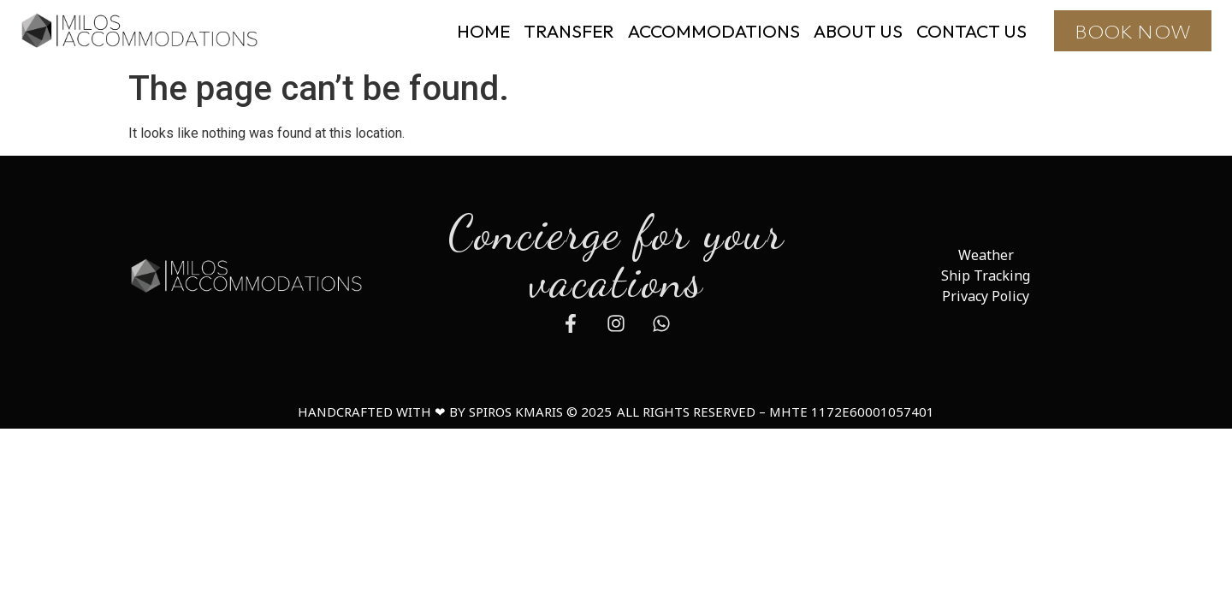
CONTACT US (971, 31)
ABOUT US (858, 31)
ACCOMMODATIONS (714, 31)
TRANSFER (569, 31)
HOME (483, 31)
